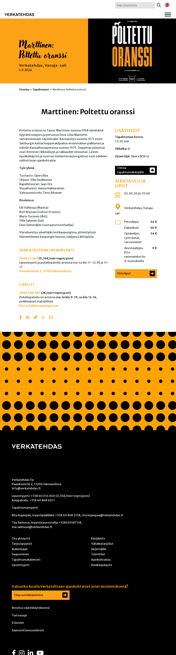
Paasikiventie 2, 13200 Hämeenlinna (45, 271)
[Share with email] (51, 318)
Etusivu (24, 89)
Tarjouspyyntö (22, 544)
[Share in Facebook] (20, 318)
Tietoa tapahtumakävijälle (130, 170)
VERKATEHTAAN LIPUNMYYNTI (46, 250)
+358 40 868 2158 (67, 515)
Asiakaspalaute (101, 565)
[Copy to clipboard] (35, 318)
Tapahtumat (40, 89)
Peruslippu (131, 222)
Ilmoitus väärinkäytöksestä (30, 608)
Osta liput (124, 273)
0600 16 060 (28, 258)
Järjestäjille (98, 549)
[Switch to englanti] (167, 5)
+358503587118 (70, 522)
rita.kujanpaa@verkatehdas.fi (102, 515)
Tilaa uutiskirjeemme (28, 595)
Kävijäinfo (98, 538)
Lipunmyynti (20, 565)
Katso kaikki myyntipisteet (39, 306)
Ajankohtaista (101, 559)
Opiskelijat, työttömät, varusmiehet (133, 238)
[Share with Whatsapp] (43, 318)
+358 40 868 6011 (42, 500)
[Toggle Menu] (168, 14)
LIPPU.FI (26, 285)
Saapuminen (20, 554)
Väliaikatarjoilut (102, 544)
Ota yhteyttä (21, 538)
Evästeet (18, 623)
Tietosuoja (19, 615)
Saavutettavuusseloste (28, 630)
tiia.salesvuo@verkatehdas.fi (32, 527)
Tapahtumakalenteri (26, 559)
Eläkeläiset (131, 228)
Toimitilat (98, 554)
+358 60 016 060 (43, 496)
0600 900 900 (29, 293)
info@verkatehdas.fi (26, 488)
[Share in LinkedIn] (27, 318)
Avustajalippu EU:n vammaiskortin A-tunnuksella (134, 254)
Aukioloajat (20, 549)
